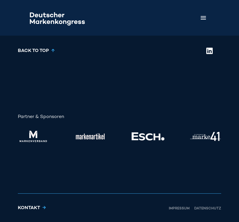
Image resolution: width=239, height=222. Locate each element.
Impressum (179, 209)
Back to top (33, 50)
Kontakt (29, 208)
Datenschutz (207, 209)
